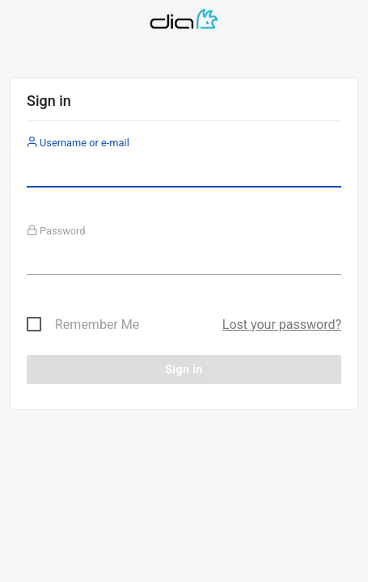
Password (56, 231)
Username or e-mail (78, 143)
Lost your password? (281, 324)
